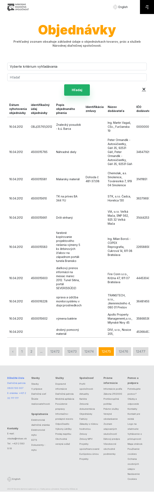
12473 (72, 352)
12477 (140, 352)
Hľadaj (77, 90)
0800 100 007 (15, 388)
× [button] (144, 89)
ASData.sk (74, 489)
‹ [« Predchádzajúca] (12, 352)
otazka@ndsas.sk (17, 439)
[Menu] (147, 7)
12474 (89, 352)
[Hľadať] (77, 77)
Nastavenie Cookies (134, 477)
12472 (55, 352)
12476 (123, 352)
